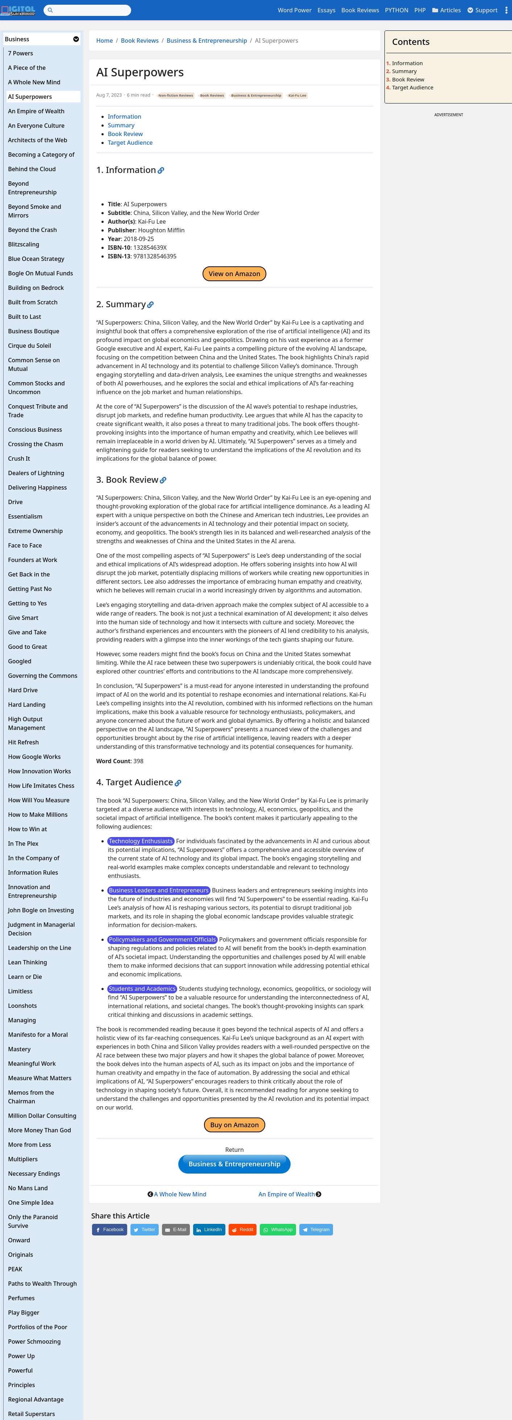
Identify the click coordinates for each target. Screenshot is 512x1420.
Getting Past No (30, 589)
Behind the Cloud (32, 169)
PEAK (15, 1269)
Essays (326, 10)
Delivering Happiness (37, 487)
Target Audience (130, 143)
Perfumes (21, 1298)
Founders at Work (32, 560)
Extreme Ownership (35, 531)
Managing (22, 1020)
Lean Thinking (27, 962)
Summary (121, 125)
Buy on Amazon (234, 1124)
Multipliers (23, 1159)
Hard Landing (27, 705)
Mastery (19, 1049)
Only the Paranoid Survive (33, 1221)
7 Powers (20, 53)
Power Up (21, 1356)
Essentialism (25, 516)
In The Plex (23, 844)
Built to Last (24, 317)
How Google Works (34, 757)
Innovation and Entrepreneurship (32, 891)
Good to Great (27, 647)
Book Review (125, 134)
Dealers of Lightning (36, 473)
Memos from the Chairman (31, 1097)
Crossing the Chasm (35, 444)
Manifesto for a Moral (38, 1035)
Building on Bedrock (36, 288)
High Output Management (26, 723)
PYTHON (396, 10)
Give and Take (27, 632)
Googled (20, 661)
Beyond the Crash (32, 230)
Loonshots (22, 1006)
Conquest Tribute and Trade (38, 410)
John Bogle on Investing (41, 910)
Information (125, 117)
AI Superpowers (30, 97)
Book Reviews (360, 10)
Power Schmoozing (34, 1341)
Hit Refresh (23, 742)
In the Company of (33, 858)
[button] (76, 39)
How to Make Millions (37, 815)
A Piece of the (27, 68)
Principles (21, 1385)
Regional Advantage (35, 1399)
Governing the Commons (42, 676)
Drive (15, 502)
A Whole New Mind (34, 82)
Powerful (20, 1370)
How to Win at (27, 829)
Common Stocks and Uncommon (36, 387)
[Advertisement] (449, 169)
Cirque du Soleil (29, 346)
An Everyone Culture (36, 126)
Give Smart (23, 618)
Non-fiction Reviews (176, 95)
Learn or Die (25, 977)
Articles (446, 10)
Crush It (19, 458)
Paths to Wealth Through (42, 1284)
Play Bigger (23, 1313)
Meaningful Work (32, 1064)
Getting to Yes (27, 603)
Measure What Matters (39, 1078)
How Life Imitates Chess (41, 786)
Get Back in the (29, 574)
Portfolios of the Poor (37, 1327)
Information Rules (33, 872)
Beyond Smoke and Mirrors (34, 211)
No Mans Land (28, 1188)
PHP (420, 10)
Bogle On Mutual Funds (40, 273)
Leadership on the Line (39, 948)
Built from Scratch (33, 302)
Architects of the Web (37, 140)
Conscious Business (35, 430)
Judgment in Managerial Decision (41, 929)
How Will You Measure (39, 800)
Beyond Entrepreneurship (32, 187)
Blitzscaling (23, 244)
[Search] (87, 10)
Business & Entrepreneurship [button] (234, 1165)
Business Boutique (33, 331)
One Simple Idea (31, 1202)
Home (104, 41)
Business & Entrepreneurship (207, 41)
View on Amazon (234, 273)
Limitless (20, 991)
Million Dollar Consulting (42, 1116)
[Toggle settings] (506, 10)
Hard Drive (23, 690)
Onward (19, 1240)
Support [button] (482, 10)
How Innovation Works (39, 771)
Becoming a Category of (41, 155)
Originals (20, 1255)
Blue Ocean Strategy (36, 259)
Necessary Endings (34, 1174)
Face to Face (25, 545)
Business (17, 39)
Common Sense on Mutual (34, 364)
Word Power (295, 10)
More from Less (29, 1145)
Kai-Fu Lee (297, 95)
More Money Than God (39, 1130)
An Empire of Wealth (36, 111)
